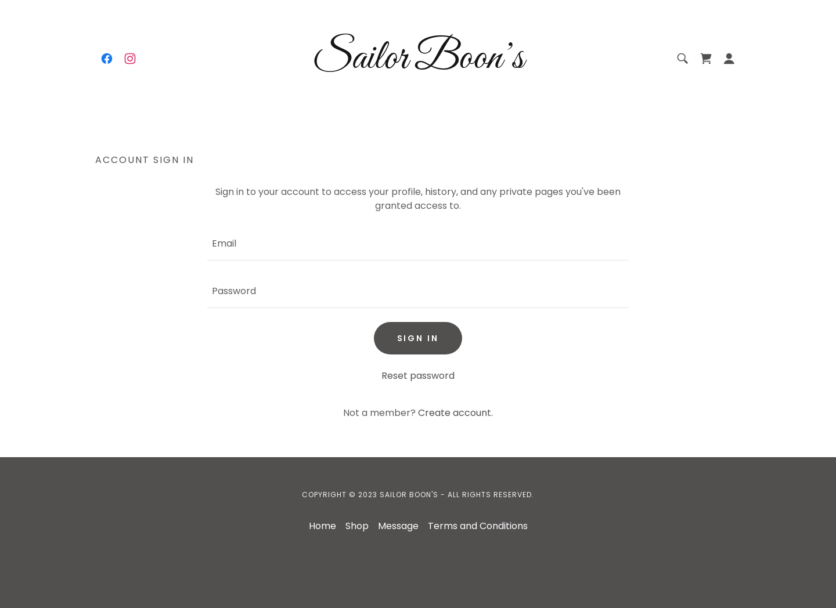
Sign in (418, 338)
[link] (106, 58)
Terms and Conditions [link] (478, 526)
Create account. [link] (455, 412)
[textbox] (417, 243)
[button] (729, 58)
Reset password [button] (418, 375)
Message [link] (398, 526)
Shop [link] (357, 526)
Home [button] (322, 526)
